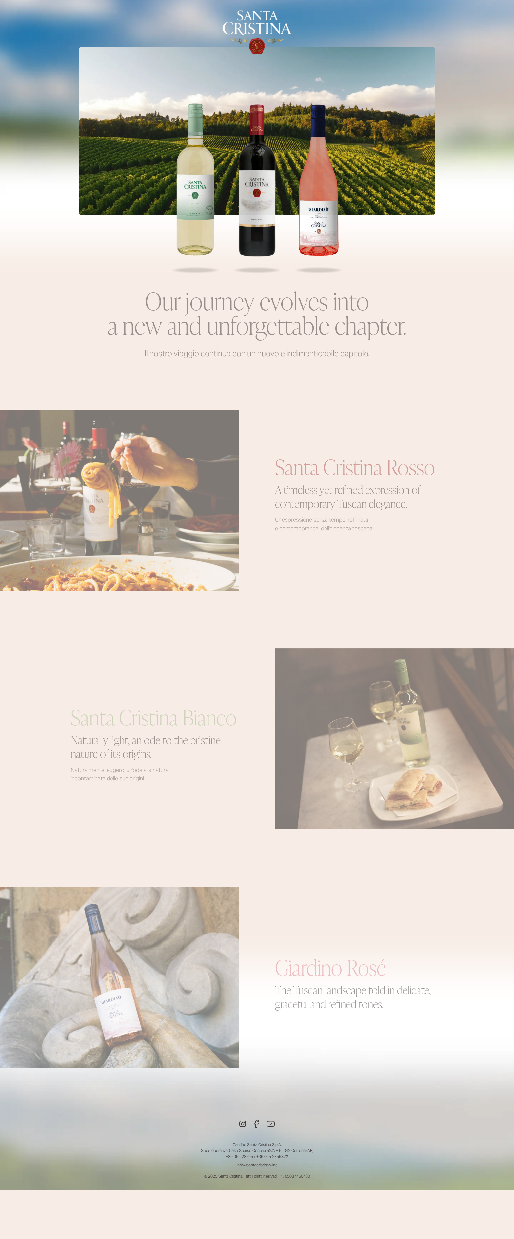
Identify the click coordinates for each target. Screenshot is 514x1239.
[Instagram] (242, 1124)
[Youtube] (271, 1124)
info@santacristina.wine (257, 1165)
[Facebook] (256, 1124)
